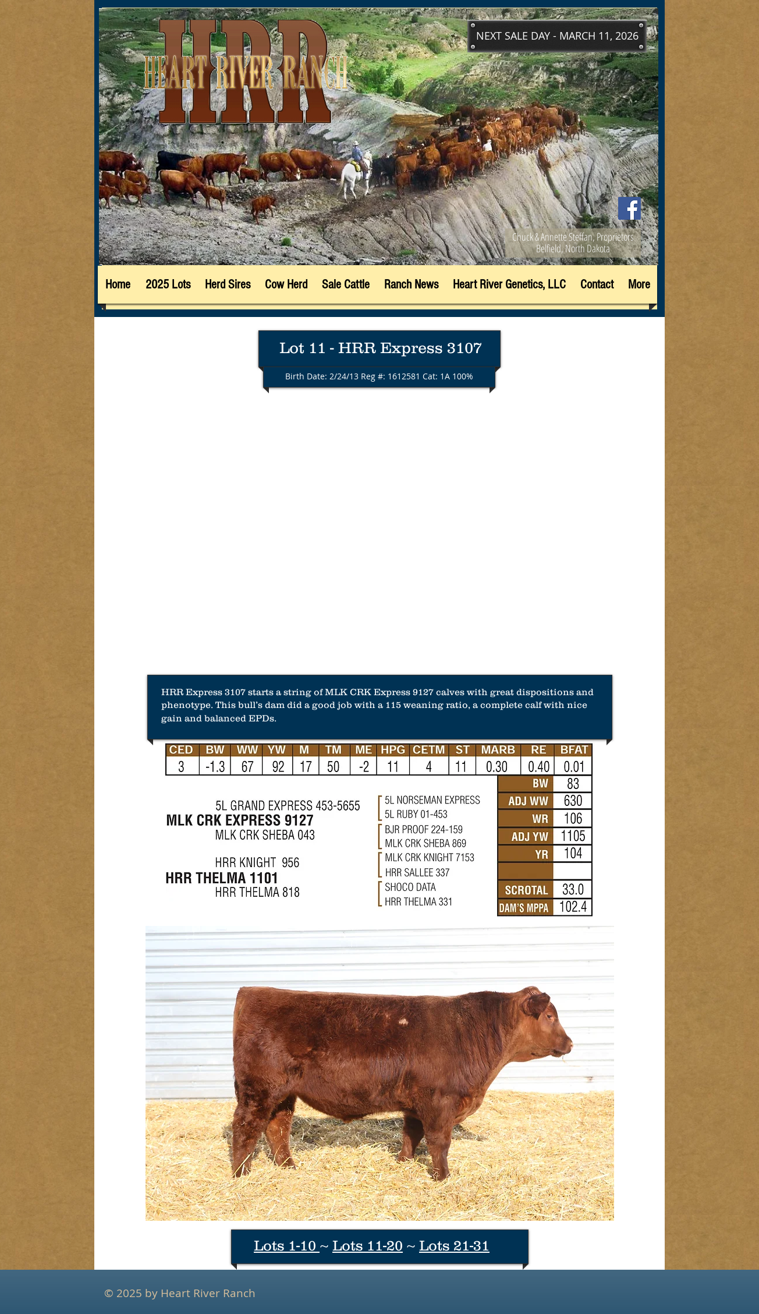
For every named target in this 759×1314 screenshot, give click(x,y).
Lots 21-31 (454, 1245)
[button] (557, 36)
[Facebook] (629, 208)
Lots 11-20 (367, 1245)
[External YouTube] (379, 537)
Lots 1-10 (287, 1245)
